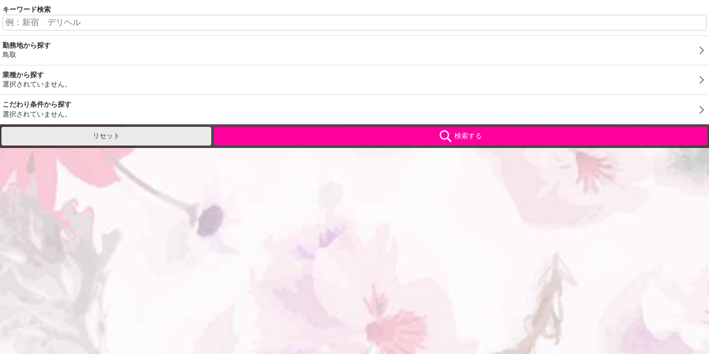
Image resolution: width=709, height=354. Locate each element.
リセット (106, 136)
